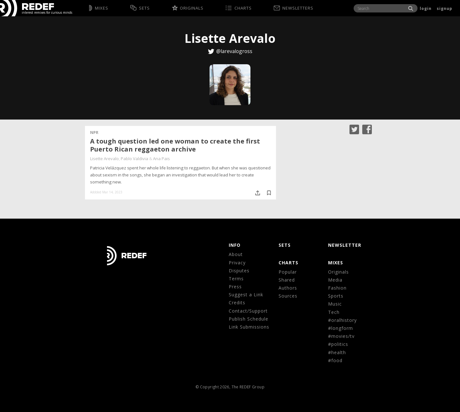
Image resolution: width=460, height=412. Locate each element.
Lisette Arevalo (104, 158)
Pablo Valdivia (134, 158)
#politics (338, 344)
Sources (288, 296)
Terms (236, 279)
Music (335, 304)
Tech (334, 312)
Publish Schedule (248, 319)
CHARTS (288, 263)
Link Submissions (249, 327)
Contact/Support (248, 311)
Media (335, 280)
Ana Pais (161, 158)
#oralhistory (342, 320)
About (236, 254)
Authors (288, 288)
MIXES (335, 263)
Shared (287, 280)
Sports (335, 296)
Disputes (239, 271)
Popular (288, 272)
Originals (338, 272)
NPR (94, 132)
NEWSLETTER (344, 245)
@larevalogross (234, 51)
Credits (237, 302)
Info (235, 245)
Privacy (237, 263)
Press (235, 287)
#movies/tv (341, 336)
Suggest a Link (246, 295)
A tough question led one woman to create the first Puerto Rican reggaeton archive (175, 145)
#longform (340, 328)
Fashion (337, 288)
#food (335, 360)
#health (337, 352)
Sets (285, 245)
